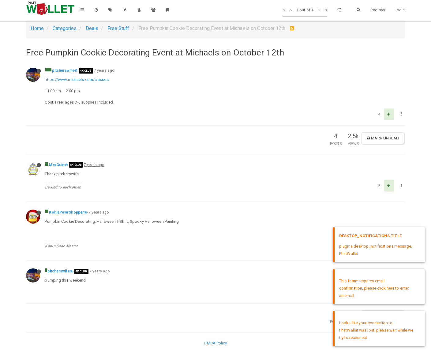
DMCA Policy (215, 343)
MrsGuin (56, 165)
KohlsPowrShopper (66, 212)
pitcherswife (63, 70)
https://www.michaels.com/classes (76, 79)
